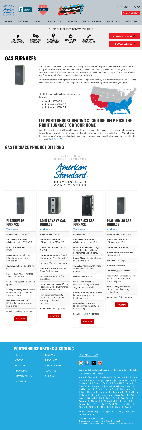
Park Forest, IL (127, 398)
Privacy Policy (27, 378)
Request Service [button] (124, 44)
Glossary (24, 384)
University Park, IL (123, 407)
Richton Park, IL (111, 401)
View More (20, 319)
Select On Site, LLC (100, 418)
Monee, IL (95, 395)
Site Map (54, 378)
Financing (113, 21)
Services (71, 21)
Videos (38, 21)
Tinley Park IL (107, 407)
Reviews (23, 21)
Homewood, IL (127, 389)
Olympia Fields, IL (96, 398)
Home (8, 21)
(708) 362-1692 (56, 139)
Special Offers (92, 21)
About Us (131, 21)
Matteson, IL (117, 392)
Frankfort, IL (84, 386)
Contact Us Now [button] (130, 13)
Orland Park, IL (112, 398)
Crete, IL (97, 383)
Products (54, 21)
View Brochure (12, 229)
